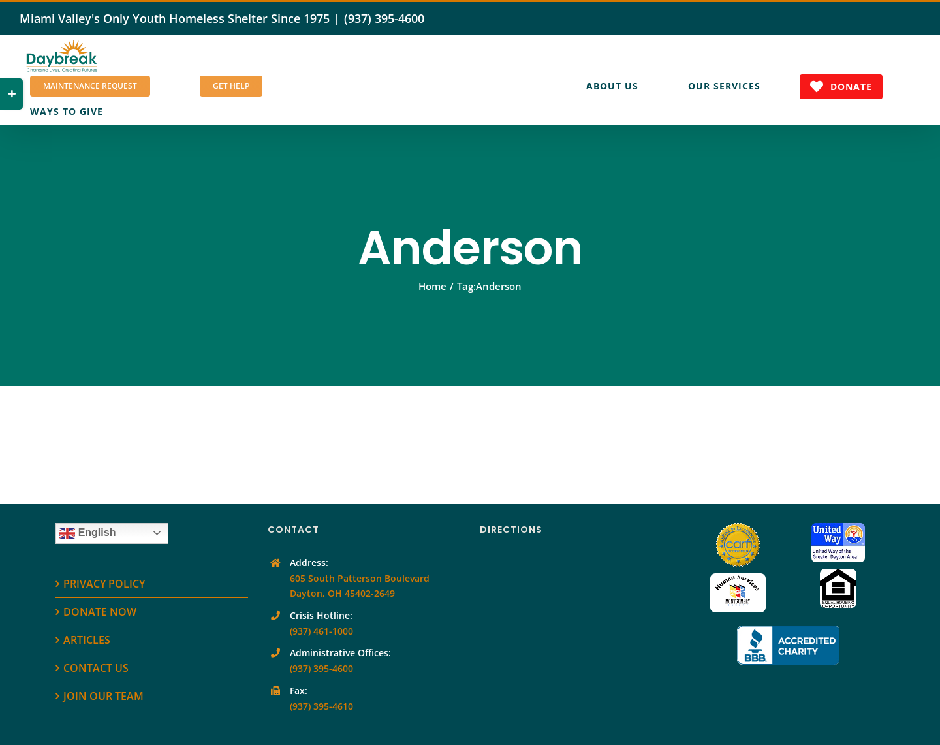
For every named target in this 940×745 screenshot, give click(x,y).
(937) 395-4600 (384, 18)
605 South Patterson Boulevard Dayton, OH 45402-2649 (360, 586)
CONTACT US (96, 668)
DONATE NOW (99, 612)
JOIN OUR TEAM (103, 696)
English (87, 533)
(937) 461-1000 (321, 631)
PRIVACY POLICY (104, 584)
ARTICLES (86, 640)
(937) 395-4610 (321, 706)
